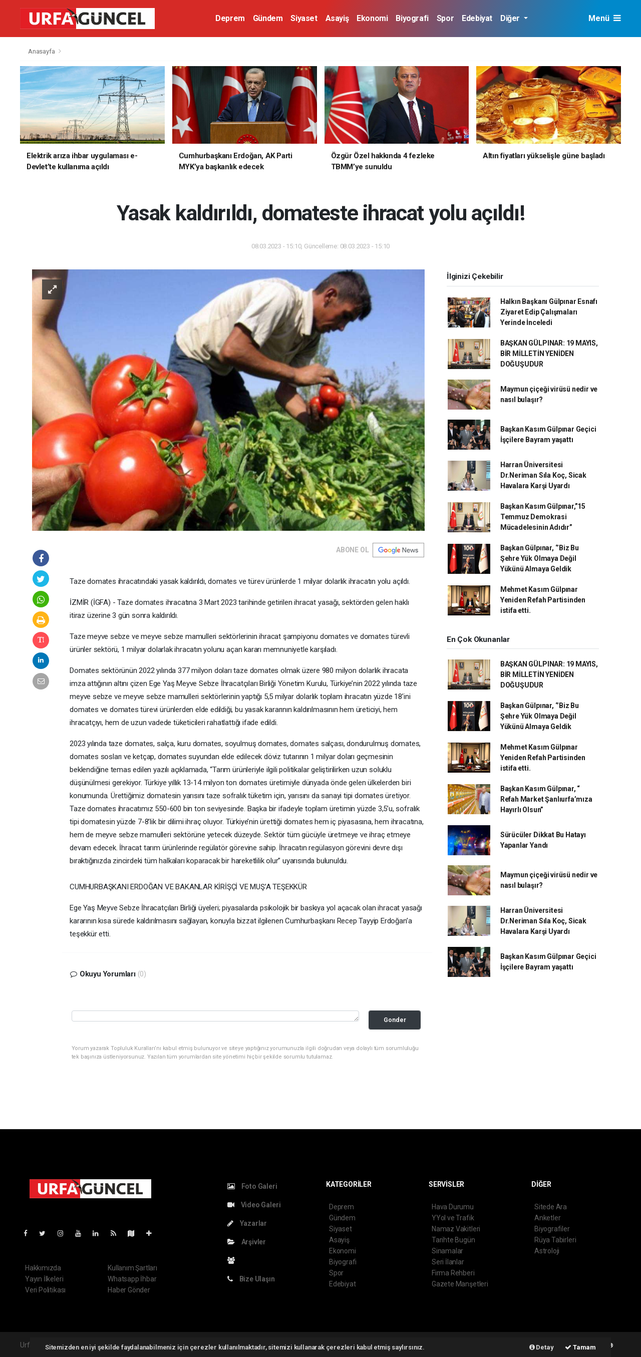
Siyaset (303, 18)
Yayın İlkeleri (44, 1279)
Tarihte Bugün (453, 1240)
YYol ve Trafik (453, 1218)
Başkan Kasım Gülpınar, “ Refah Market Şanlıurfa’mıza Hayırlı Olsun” (546, 799)
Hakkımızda (43, 1268)
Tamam (580, 1347)
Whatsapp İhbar (132, 1279)
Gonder (395, 1020)
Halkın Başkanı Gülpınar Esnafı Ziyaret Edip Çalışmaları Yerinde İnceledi (548, 311)
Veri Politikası (45, 1290)
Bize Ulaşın (251, 1279)
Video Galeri (253, 1205)
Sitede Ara (550, 1207)
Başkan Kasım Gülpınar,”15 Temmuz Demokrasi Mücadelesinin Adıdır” (542, 516)
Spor (445, 18)
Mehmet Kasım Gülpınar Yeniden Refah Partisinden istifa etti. (542, 599)
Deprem (230, 18)
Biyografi (412, 18)
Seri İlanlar (448, 1262)
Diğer (511, 18)
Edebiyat (477, 18)
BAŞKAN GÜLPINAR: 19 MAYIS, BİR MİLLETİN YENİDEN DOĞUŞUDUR (549, 353)
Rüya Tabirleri (555, 1240)
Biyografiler (552, 1229)
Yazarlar (247, 1223)
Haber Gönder (129, 1290)
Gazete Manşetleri (460, 1284)
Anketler (547, 1218)
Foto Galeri (252, 1186)
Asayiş (337, 18)
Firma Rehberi (453, 1273)
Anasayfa (42, 51)
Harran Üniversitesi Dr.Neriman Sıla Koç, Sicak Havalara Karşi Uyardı (543, 475)
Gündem (268, 18)
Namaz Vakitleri (456, 1229)
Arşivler (246, 1242)
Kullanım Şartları (132, 1268)
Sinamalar (447, 1251)
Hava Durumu (453, 1207)
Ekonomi (372, 18)
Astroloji (546, 1251)
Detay (541, 1347)
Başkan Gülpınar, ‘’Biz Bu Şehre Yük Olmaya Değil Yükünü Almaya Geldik (539, 558)
